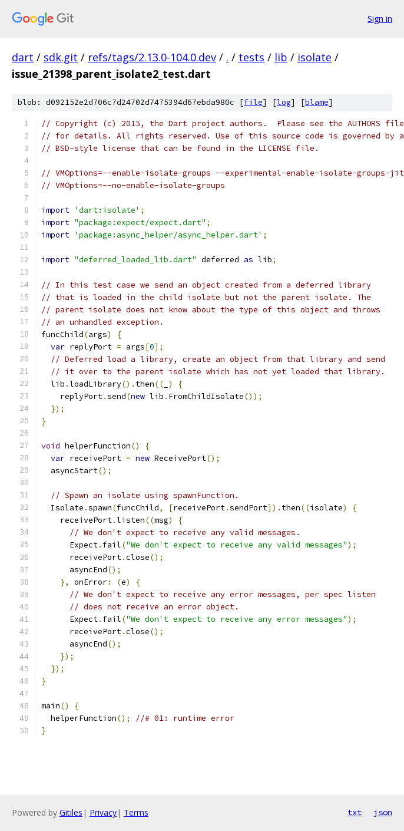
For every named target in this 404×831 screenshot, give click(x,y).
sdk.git (61, 57)
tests (251, 57)
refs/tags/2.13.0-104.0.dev (152, 57)
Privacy (103, 812)
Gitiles (70, 812)
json (382, 812)
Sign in (379, 18)
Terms (136, 812)
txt (354, 812)
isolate (314, 57)
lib (280, 57)
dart (23, 57)
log (284, 102)
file (253, 102)
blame (317, 102)
